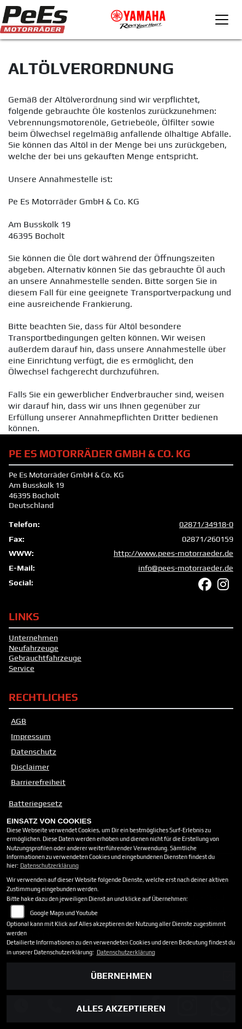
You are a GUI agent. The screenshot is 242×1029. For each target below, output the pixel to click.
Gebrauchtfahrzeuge (45, 657)
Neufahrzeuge (33, 648)
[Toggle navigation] (221, 19)
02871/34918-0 (206, 524)
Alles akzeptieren (121, 1008)
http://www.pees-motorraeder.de (173, 553)
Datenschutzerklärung (49, 865)
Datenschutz (33, 751)
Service (21, 668)
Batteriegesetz (35, 803)
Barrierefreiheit (38, 782)
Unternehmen (33, 637)
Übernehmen (121, 976)
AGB (18, 721)
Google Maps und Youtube (64, 913)
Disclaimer (30, 766)
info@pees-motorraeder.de (185, 568)
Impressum (31, 736)
